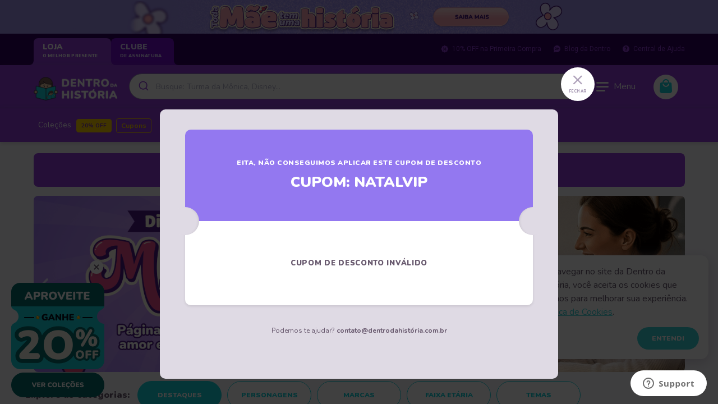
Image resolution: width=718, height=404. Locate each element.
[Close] (578, 84)
